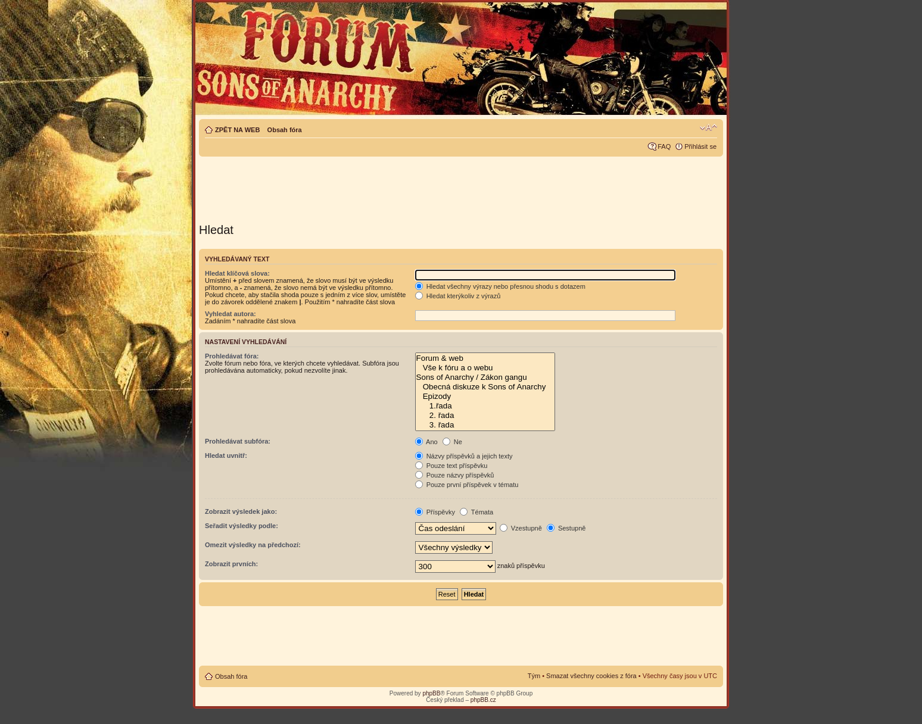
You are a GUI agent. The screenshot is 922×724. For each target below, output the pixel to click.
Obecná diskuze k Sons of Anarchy (485, 387)
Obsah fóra (284, 129)
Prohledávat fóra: (231, 356)
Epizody (485, 396)
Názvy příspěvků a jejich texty (464, 456)
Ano (426, 441)
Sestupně (566, 528)
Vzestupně (521, 528)
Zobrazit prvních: (231, 563)
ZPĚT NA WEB (237, 129)
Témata (476, 512)
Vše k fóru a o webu (485, 368)
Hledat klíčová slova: (237, 273)
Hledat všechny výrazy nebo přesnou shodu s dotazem (500, 286)
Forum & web (485, 358)
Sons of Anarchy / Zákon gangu (485, 377)
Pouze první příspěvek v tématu (467, 484)
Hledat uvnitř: (226, 455)
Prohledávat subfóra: (237, 441)
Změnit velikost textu (708, 127)
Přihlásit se (700, 146)
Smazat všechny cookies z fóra (591, 675)
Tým (534, 675)
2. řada (485, 415)
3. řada (485, 425)
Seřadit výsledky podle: (241, 525)
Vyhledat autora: (230, 313)
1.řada (485, 406)
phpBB (431, 693)
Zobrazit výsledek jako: (241, 511)
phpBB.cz (483, 700)
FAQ (664, 146)
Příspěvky (435, 512)
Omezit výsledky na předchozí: (253, 544)
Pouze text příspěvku (451, 465)
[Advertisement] (461, 186)
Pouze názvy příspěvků (454, 475)
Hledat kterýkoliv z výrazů (458, 295)
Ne (452, 441)
